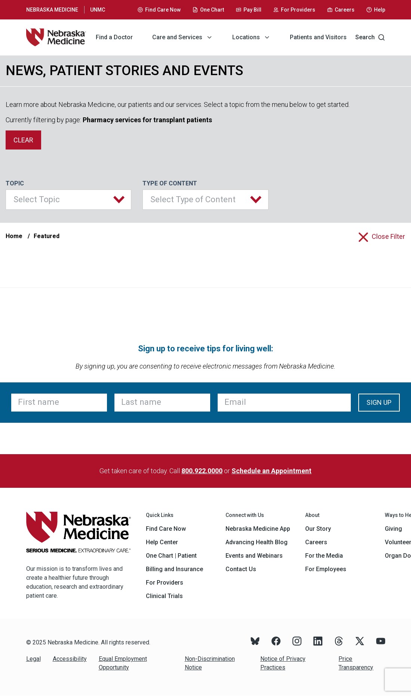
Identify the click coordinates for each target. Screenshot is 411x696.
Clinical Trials (164, 596)
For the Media (324, 555)
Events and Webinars (254, 555)
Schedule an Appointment (271, 471)
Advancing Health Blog (257, 542)
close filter (388, 236)
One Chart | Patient (171, 555)
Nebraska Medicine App (258, 528)
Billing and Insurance (174, 569)
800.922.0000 (202, 471)
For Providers (164, 582)
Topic (15, 183)
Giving (393, 528)
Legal (33, 658)
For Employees (325, 569)
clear (23, 140)
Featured (46, 236)
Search (370, 37)
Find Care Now (166, 528)
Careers (316, 542)
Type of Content (169, 183)
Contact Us (241, 569)
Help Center (162, 542)
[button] (68, 200)
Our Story (318, 528)
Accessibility (70, 658)
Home (14, 236)
